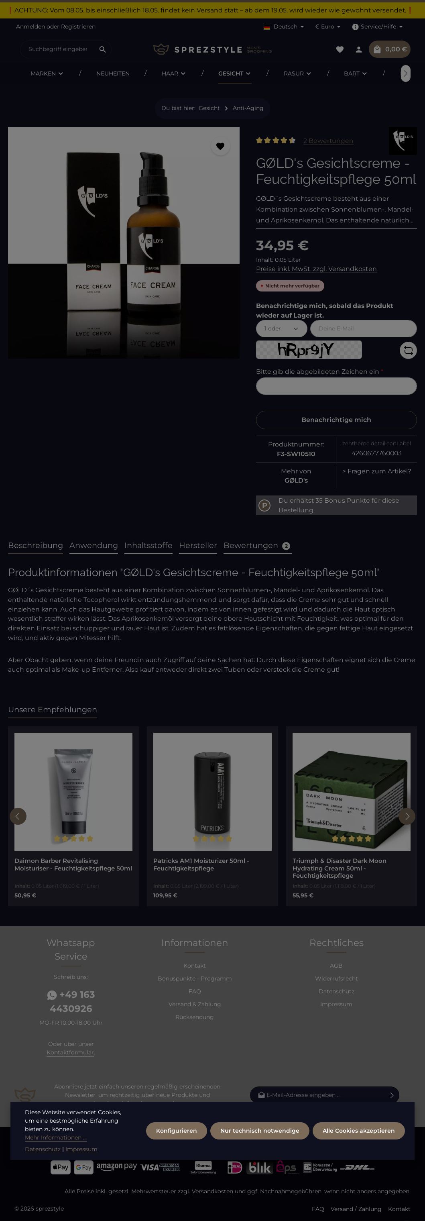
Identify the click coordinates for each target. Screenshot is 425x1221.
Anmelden (30, 26)
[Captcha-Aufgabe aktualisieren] (408, 350)
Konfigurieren (176, 1156)
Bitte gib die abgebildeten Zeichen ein (319, 371)
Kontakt (194, 965)
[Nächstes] (406, 73)
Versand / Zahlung (356, 1209)
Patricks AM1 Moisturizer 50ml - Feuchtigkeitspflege (201, 864)
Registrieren (78, 26)
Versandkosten (212, 1191)
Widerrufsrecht (336, 978)
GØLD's (296, 480)
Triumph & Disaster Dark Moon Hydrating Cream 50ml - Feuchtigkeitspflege (339, 868)
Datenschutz (336, 991)
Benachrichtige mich (336, 420)
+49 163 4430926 (71, 1001)
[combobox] (57, 49)
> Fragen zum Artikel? (376, 471)
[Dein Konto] (358, 49)
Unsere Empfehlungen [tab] (52, 709)
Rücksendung (194, 1017)
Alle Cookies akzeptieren (359, 1156)
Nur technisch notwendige (259, 1156)
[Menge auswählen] (281, 328)
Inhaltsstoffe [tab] (148, 545)
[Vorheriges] (18, 816)
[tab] (35, 546)
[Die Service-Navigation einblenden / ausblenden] (377, 27)
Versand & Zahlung (195, 1004)
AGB (336, 965)
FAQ (195, 991)
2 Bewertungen (328, 141)
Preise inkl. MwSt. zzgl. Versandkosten (316, 269)
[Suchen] (103, 49)
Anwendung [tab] (93, 545)
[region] (124, 246)
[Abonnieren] (392, 1095)
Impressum (336, 1004)
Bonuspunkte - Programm (195, 978)
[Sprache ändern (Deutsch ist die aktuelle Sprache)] (284, 27)
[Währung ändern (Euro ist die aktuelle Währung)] (328, 27)
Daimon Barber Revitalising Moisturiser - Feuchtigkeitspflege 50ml (73, 864)
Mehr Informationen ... (56, 1163)
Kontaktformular (70, 1052)
